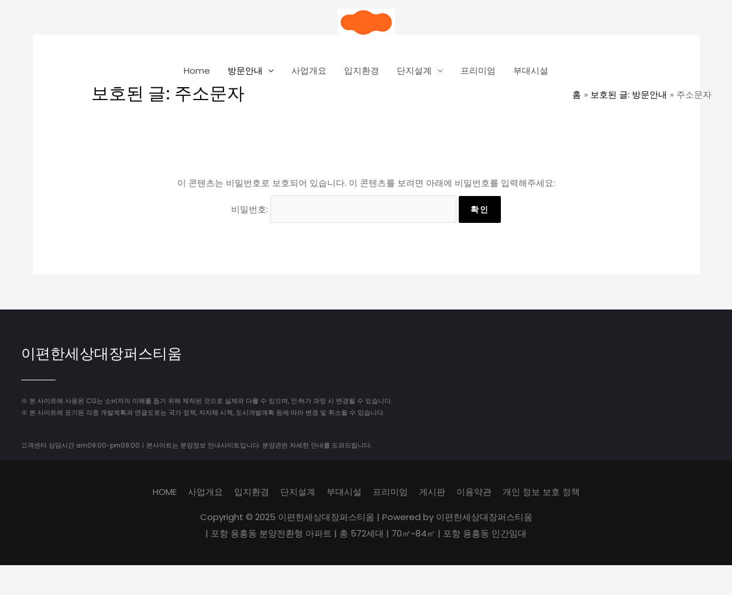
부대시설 (530, 70)
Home (197, 70)
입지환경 (361, 70)
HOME (165, 492)
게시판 (432, 492)
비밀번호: (343, 209)
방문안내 (245, 70)
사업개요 (309, 70)
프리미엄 (478, 70)
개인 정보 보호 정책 (541, 492)
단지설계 (414, 70)
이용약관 (474, 492)
